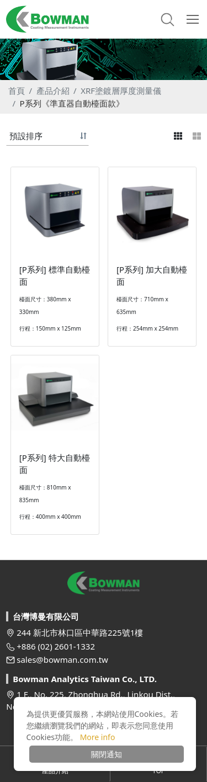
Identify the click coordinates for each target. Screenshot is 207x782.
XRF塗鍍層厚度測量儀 (121, 90)
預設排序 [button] (26, 135)
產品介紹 (53, 90)
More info (97, 737)
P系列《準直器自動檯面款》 (72, 103)
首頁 (16, 90)
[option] (103, 59)
